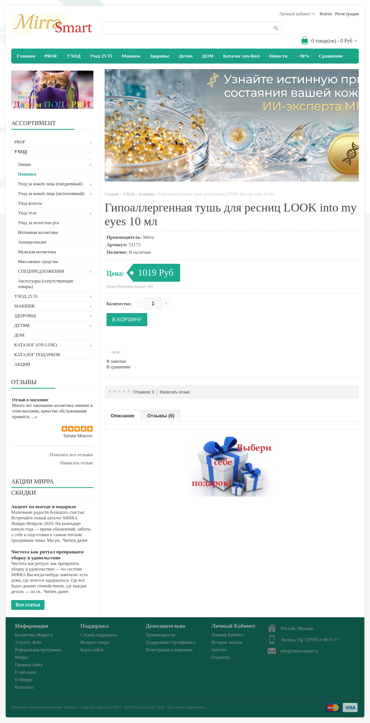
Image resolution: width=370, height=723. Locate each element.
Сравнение (331, 56)
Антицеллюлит (32, 242)
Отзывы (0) (161, 415)
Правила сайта (29, 664)
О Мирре (23, 679)
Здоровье (160, 56)
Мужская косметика (37, 251)
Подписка (220, 657)
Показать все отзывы (71, 454)
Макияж (130, 56)
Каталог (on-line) (241, 56)
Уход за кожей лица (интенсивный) (51, 193)
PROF (51, 56)
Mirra (148, 237)
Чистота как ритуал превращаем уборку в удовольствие (47, 554)
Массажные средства (38, 261)
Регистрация (347, 13)
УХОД (74, 56)
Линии (24, 164)
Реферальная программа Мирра (38, 653)
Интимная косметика (38, 232)
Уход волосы (30, 203)
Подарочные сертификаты (170, 642)
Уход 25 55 (101, 56)
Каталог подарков (37, 354)
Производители (160, 634)
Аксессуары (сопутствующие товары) (46, 283)
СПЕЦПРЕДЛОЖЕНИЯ (41, 271)
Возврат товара (94, 642)
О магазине (26, 672)
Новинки (27, 174)
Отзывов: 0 (143, 392)
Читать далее (75, 540)
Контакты (24, 687)
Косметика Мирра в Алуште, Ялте (34, 638)
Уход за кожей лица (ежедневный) (50, 183)
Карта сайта (91, 649)
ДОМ (207, 56)
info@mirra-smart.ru (299, 651)
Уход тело (27, 213)
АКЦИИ (22, 364)
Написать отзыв (76, 463)
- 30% (303, 56)
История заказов (226, 642)
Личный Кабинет (227, 634)
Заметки (219, 649)
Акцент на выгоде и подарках (43, 506)
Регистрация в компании (169, 649)
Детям (185, 56)
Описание (123, 415)
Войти (326, 13)
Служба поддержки (98, 634)
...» (34, 416)
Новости (278, 56)
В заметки (116, 361)
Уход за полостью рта (38, 222)
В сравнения (118, 367)
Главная (111, 194)
